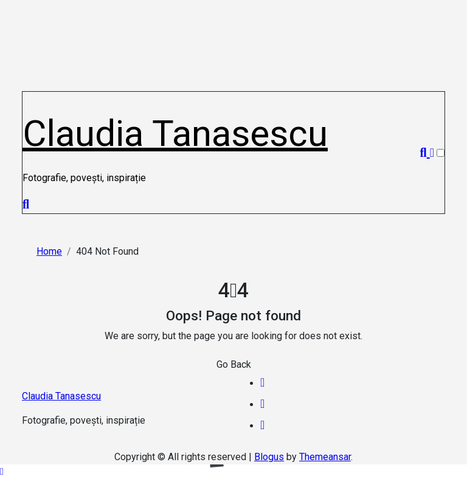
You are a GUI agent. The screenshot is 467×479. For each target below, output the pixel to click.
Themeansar (325, 457)
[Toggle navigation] (29, 98)
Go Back (233, 364)
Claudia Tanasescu (175, 133)
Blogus (269, 457)
